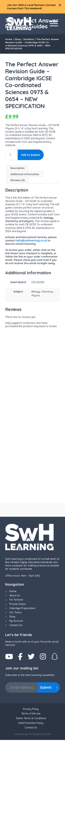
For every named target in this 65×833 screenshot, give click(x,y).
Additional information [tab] (24, 174)
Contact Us (15, 718)
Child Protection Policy (30, 816)
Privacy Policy (31, 802)
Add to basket (30, 155)
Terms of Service (30, 806)
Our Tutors (15, 705)
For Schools (16, 692)
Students (28, 39)
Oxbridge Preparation (22, 701)
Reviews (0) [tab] (17, 180)
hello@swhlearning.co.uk (31, 240)
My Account (16, 714)
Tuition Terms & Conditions (31, 811)
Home (8, 39)
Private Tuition (17, 697)
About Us (14, 688)
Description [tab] (17, 168)
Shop (18, 39)
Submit (49, 780)
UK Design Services (39, 827)
